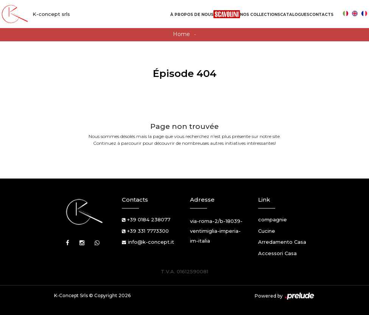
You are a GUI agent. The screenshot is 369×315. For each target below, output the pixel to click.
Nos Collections (260, 14)
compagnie (272, 219)
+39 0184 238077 (148, 219)
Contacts (321, 14)
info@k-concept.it (151, 242)
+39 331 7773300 (148, 231)
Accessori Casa (277, 253)
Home (181, 34)
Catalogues (294, 14)
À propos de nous (191, 14)
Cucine (266, 231)
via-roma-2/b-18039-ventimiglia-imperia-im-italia (216, 231)
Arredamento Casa (282, 242)
